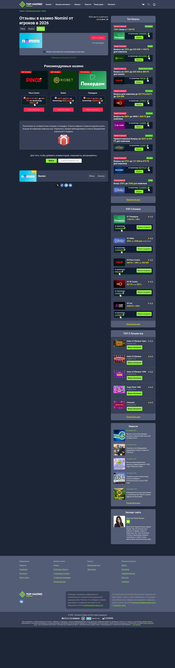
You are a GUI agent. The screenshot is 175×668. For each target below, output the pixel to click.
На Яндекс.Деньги (61, 572)
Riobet (63, 93)
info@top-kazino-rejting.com (93, 608)
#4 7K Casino (132, 284)
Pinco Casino (34, 93)
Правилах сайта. (120, 608)
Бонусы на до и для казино (131, 73)
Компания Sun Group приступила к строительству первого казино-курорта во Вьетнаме (138, 496)
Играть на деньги (144, 229)
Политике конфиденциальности (144, 605)
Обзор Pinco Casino (145, 69)
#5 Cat (129, 305)
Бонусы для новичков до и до (133, 96)
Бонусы (77, 4)
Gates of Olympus (134, 358)
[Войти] (153, 4)
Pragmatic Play (131, 345)
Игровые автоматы (63, 4)
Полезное (111, 4)
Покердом (92, 93)
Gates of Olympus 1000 (136, 374)
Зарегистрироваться (70, 161)
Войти (51, 161)
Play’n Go (125, 580)
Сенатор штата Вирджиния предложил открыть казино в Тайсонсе (137, 452)
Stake (150, 182)
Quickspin (125, 584)
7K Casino (149, 92)
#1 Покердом (132, 218)
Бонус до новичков (130, 185)
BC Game (149, 114)
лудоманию (137, 627)
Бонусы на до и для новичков (131, 163)
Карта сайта (24, 580)
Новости (88, 4)
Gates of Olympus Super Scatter (137, 343)
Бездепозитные (94, 568)
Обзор (23, 29)
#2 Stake (130, 240)
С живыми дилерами (62, 580)
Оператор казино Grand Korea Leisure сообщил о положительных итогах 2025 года (137, 482)
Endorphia (125, 572)
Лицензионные (60, 584)
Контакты (23, 576)
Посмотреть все (133, 326)
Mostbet (149, 159)
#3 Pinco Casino (133, 262)
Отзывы (42, 29)
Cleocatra (131, 404)
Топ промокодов (98, 43)
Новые (56, 568)
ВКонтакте (143, 4)
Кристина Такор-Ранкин (135, 520)
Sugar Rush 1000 (134, 389)
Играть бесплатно (34, 109)
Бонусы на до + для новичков (131, 50)
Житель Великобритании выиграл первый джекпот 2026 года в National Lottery (138, 466)
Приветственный (120, 26)
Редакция (23, 572)
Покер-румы (98, 4)
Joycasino (149, 137)
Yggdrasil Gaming (128, 576)
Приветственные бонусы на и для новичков (133, 141)
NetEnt (124, 568)
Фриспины (92, 572)
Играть (139, 38)
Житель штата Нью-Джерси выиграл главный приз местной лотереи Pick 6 (138, 438)
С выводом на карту (62, 576)
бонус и (124, 29)
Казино (48, 4)
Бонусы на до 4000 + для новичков (132, 118)
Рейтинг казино (98, 37)
